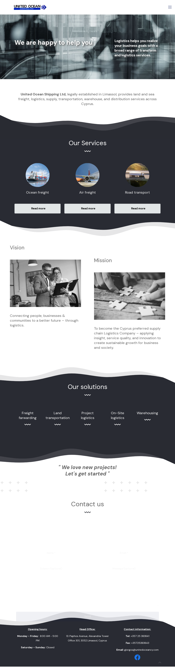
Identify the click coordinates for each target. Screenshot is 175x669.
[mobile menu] (170, 7)
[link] (137, 657)
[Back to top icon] (159, 662)
